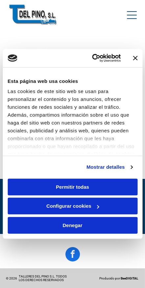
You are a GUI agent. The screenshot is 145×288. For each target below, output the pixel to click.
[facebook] (72, 255)
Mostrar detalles (105, 167)
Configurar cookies (72, 206)
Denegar (72, 225)
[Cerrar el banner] (135, 58)
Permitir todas (72, 187)
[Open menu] (132, 15)
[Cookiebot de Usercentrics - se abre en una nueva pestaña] (92, 58)
